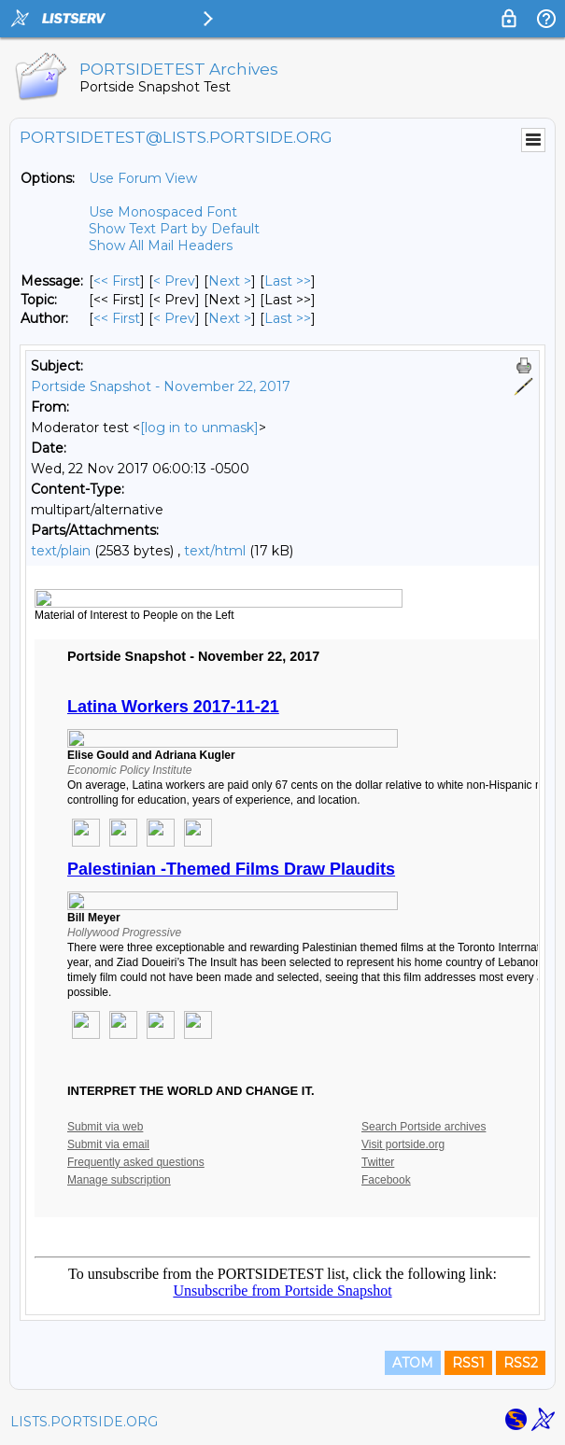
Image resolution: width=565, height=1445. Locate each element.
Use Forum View (143, 178)
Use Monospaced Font (163, 211)
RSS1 (468, 1362)
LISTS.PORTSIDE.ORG (84, 1421)
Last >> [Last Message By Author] (287, 318)
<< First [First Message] (116, 281)
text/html (215, 550)
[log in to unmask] (199, 427)
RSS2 (520, 1362)
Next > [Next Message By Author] (229, 318)
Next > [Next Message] (229, 281)
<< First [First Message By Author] (116, 318)
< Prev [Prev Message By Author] (174, 318)
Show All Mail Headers (161, 245)
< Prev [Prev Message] (174, 281)
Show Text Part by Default (174, 228)
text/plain (61, 550)
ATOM (412, 1362)
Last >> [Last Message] (287, 281)
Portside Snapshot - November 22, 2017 (160, 386)
